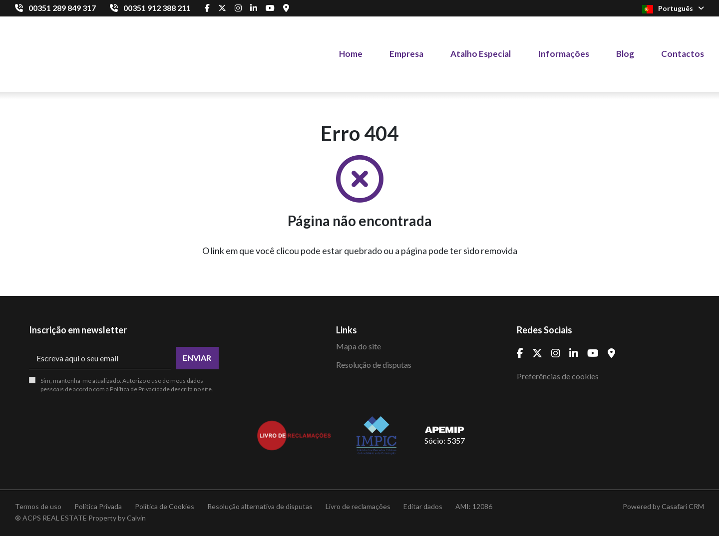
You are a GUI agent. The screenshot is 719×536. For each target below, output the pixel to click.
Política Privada (98, 506)
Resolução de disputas (373, 364)
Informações (563, 53)
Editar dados (422, 506)
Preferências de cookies (558, 376)
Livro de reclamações (358, 506)
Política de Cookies (164, 506)
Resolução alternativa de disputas (260, 506)
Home (350, 53)
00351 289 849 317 (62, 7)
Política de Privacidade (140, 389)
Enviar (197, 357)
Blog (625, 53)
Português (673, 8)
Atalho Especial (480, 53)
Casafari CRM (683, 506)
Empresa (406, 53)
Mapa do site (358, 346)
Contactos (682, 53)
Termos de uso (38, 506)
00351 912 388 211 (157, 7)
